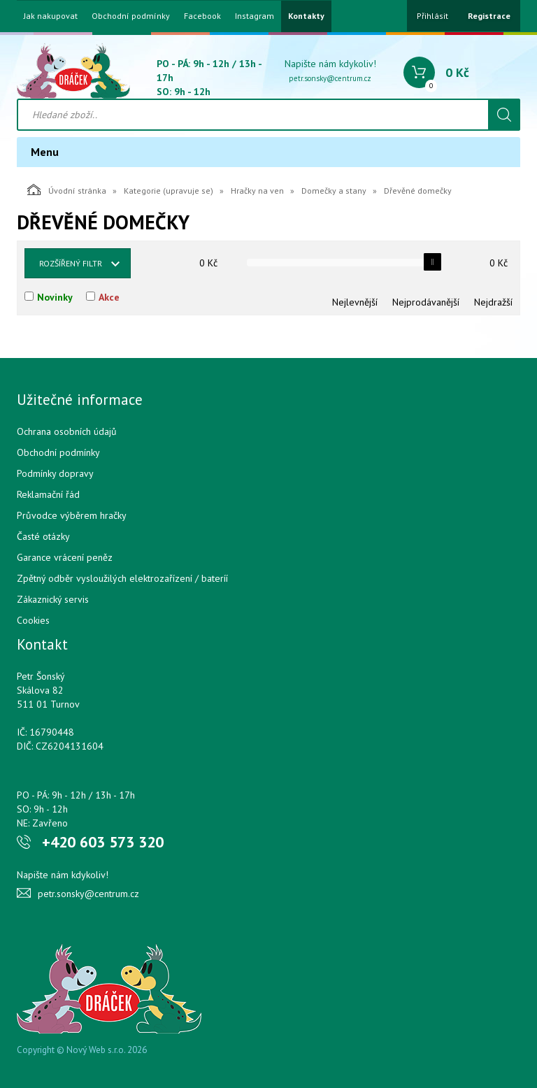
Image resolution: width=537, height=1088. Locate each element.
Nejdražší (493, 302)
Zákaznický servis (53, 599)
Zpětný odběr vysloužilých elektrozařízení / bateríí (122, 578)
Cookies (33, 620)
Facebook (202, 16)
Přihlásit (432, 15)
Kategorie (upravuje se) (168, 190)
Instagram (254, 16)
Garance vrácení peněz (65, 557)
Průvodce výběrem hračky (72, 515)
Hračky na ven (257, 190)
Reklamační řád (48, 494)
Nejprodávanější (425, 302)
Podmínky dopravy (55, 473)
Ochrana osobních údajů (67, 431)
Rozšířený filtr (70, 263)
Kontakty (306, 16)
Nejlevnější (355, 302)
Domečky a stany (333, 190)
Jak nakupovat (51, 16)
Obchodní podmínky (131, 16)
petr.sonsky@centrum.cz (330, 78)
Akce (109, 297)
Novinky (55, 297)
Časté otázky (43, 536)
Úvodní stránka (66, 189)
